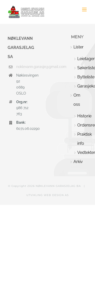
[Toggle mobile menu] (84, 9)
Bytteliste (82, 77)
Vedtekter (82, 152)
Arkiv (78, 161)
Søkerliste (82, 67)
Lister (78, 47)
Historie (82, 116)
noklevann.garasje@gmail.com (22, 67)
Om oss (76, 100)
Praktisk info (82, 139)
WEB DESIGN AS (56, 195)
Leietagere (82, 58)
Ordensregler (82, 125)
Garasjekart (82, 86)
